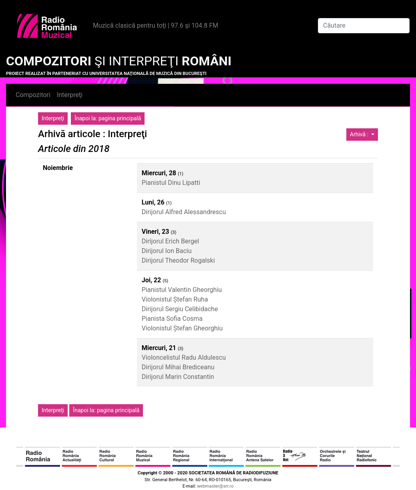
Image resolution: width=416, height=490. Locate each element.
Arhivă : (360, 134)
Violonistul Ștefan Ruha (175, 299)
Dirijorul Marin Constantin (178, 377)
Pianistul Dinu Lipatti (171, 182)
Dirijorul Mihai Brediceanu (178, 367)
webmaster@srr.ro (215, 486)
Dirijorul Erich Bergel (170, 241)
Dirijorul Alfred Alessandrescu (184, 212)
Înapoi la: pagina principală (107, 118)
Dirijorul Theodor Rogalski (178, 260)
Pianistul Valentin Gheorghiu (182, 290)
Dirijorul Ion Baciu (167, 251)
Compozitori (33, 95)
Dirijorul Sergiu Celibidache (180, 309)
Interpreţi (69, 95)
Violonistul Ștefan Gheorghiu (182, 328)
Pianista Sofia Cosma (172, 318)
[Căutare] (364, 25)
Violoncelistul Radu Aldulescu (184, 357)
